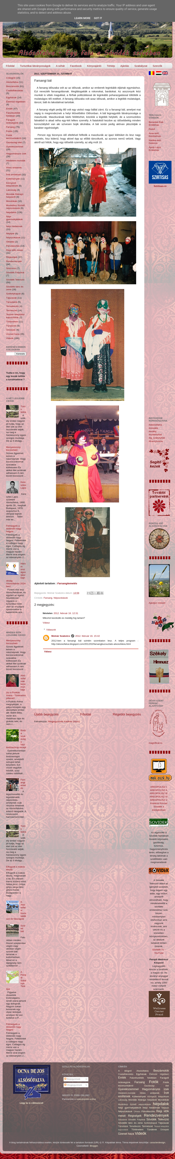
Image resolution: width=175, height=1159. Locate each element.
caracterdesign (157, 1142)
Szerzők (157, 65)
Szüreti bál (22, 928)
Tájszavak (11, 298)
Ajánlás (124, 65)
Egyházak (11, 97)
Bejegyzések (72, 1079)
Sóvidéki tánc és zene (130, 1123)
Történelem (12, 321)
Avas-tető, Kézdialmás (155, 134)
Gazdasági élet (14, 142)
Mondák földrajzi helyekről (14, 195)
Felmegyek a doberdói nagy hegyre (13, 529)
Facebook (76, 65)
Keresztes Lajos (23, 485)
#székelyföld (155, 434)
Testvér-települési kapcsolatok (15, 316)
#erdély (152, 431)
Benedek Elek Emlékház (156, 123)
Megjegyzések (73, 1085)
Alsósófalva (12, 82)
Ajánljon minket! (157, 603)
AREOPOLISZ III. (159, 793)
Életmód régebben (15, 101)
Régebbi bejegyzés (127, 714)
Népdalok (11, 212)
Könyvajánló (94, 65)
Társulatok (11, 302)
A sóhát (60, 65)
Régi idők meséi (14, 250)
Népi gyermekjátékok (14, 218)
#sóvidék (153, 428)
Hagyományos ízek (16, 153)
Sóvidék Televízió (15, 279)
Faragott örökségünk (12, 121)
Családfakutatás (14, 90)
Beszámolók (12, 86)
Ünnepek (11, 330)
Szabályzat (140, 65)
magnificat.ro (155, 743)
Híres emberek (14, 167)
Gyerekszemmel (14, 146)
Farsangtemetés (67, 583)
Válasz (46, 622)
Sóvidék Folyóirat (15, 272)
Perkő (152, 129)
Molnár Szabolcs (60, 636)
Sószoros (11, 268)
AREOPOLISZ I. (158, 787)
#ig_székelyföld (157, 438)
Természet (11, 310)
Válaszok (51, 629)
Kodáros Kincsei (158, 803)
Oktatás (10, 241)
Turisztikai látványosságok (35, 65)
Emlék (9, 108)
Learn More (82, 18)
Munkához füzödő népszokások (15, 206)
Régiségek (11, 257)
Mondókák (11, 201)
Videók (9, 338)
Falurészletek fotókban (13, 114)
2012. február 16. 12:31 (66, 613)
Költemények (13, 178)
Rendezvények (14, 261)
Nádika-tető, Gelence (155, 141)
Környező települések (12, 184)
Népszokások (61, 598)
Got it (98, 18)
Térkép (111, 65)
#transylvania (156, 441)
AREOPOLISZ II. (159, 790)
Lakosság (11, 190)
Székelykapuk (13, 293)
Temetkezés (12, 306)
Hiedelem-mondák (15, 160)
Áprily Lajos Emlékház (155, 148)
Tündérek (11, 325)
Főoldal (10, 65)
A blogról (10, 78)
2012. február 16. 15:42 (87, 636)
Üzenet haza (12, 334)
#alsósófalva (155, 424)
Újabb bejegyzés (46, 714)
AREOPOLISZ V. (159, 800)
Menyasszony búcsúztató (13, 448)
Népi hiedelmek (14, 226)
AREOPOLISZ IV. (159, 796)
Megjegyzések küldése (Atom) (64, 721)
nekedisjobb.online (86, 1099)
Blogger (94, 1145)
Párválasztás (13, 246)
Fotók (9, 131)
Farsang (48, 598)
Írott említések (13, 174)
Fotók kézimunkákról (13, 136)
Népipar (10, 233)
